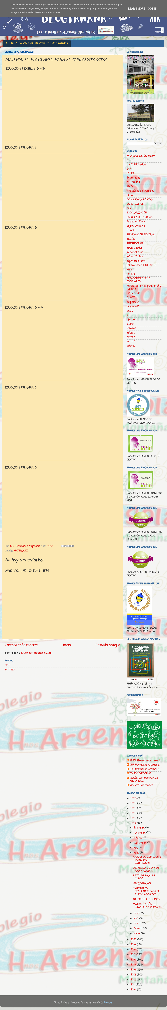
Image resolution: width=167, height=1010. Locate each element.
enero (137, 933)
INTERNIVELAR (135, 243)
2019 (134, 945)
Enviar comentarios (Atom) (36, 653)
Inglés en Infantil (136, 261)
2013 (134, 975)
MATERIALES (21, 551)
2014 (134, 970)
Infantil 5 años (135, 257)
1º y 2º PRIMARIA (136, 165)
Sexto (130, 311)
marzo (137, 923)
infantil (131, 333)
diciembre (139, 828)
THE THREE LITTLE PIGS (146, 899)
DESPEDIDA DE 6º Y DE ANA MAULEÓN (146, 869)
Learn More (136, 8)
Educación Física (136, 222)
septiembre (140, 843)
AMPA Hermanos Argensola (145, 760)
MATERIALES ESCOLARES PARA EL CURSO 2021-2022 (146, 891)
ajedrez (131, 320)
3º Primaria (133, 182)
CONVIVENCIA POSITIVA (140, 200)
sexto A (131, 337)
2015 (134, 965)
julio (136, 848)
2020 (134, 940)
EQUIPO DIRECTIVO (140, 773)
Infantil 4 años (135, 252)
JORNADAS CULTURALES (141, 265)
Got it (152, 8)
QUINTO (131, 298)
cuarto (130, 324)
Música (131, 274)
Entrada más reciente (21, 645)
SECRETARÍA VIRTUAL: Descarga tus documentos (37, 43)
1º (127, 160)
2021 (134, 823)
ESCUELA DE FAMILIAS (139, 217)
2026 (134, 798)
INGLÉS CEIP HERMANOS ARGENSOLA (143, 780)
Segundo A (133, 302)
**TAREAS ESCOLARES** (141, 156)
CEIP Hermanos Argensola (144, 764)
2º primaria (133, 178)
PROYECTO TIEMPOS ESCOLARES (138, 280)
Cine (129, 208)
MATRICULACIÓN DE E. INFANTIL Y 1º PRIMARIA (147, 905)
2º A (129, 169)
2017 (133, 955)
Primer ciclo (133, 293)
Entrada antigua (107, 645)
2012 (134, 980)
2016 (134, 960)
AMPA (130, 186)
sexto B (131, 341)
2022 (134, 818)
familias (131, 328)
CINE (7, 665)
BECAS (130, 195)
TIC (128, 315)
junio (136, 853)
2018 (134, 950)
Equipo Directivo (136, 226)
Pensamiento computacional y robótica (144, 287)
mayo (137, 913)
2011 (133, 985)
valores (131, 346)
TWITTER (10, 670)
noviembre (139, 833)
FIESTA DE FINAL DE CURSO (144, 877)
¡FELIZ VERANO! (142, 884)
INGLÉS (131, 239)
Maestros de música (141, 785)
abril (136, 918)
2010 (134, 990)
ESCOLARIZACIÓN (137, 213)
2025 (134, 803)
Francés (131, 230)
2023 (134, 813)
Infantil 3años (134, 248)
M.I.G (129, 270)
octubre (138, 838)
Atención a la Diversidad (140, 191)
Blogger (108, 1003)
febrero (138, 928)
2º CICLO (131, 173)
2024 (134, 808)
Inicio (67, 645)
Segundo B (133, 306)
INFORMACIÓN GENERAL (141, 235)
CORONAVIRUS (135, 204)
